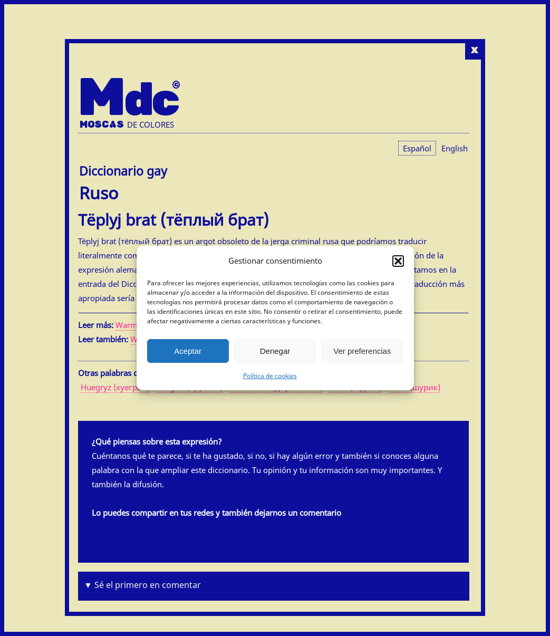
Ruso (98, 192)
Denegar (275, 350)
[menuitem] (454, 148)
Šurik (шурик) (414, 387)
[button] (398, 261)
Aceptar (187, 350)
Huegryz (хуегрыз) (115, 387)
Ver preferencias (362, 350)
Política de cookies (270, 375)
